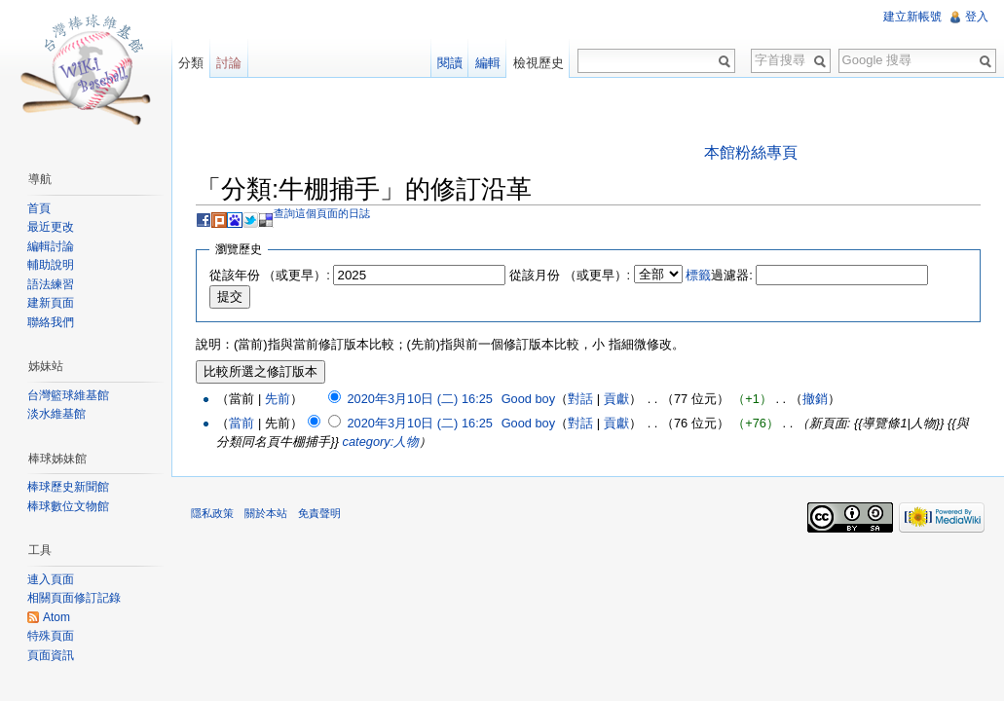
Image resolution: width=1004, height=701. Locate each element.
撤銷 (815, 398)
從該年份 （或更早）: (269, 275)
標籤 (698, 275)
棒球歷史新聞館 (68, 487)
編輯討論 (50, 246)
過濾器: (719, 275)
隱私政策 (212, 513)
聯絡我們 (50, 322)
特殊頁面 (50, 636)
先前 (277, 398)
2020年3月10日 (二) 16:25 (419, 398)
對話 (580, 398)
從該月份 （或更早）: (569, 275)
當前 (241, 423)
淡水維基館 (56, 414)
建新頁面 (50, 303)
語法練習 (50, 284)
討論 (229, 62)
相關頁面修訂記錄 (74, 598)
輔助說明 (50, 265)
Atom (56, 617)
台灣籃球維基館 (68, 395)
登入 (976, 16)
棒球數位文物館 (68, 506)
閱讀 (450, 62)
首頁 (39, 208)
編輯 (488, 62)
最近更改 (50, 227)
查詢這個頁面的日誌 (322, 213)
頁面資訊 (50, 655)
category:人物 (381, 441)
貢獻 (616, 398)
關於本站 (265, 513)
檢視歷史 (538, 62)
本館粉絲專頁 (751, 152)
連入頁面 (50, 579)
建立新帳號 (912, 16)
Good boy (529, 398)
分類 (191, 62)
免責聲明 (319, 513)
